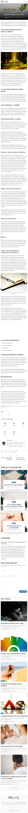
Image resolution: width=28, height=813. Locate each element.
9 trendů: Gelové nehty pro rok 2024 (21, 458)
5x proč (20, 260)
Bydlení (13, 501)
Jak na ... (13, 482)
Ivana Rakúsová (6, 721)
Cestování (16, 804)
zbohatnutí (13, 214)
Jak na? (3, 802)
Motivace (8, 804)
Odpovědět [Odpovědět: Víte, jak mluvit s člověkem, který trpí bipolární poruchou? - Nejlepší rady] (4, 558)
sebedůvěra (7, 161)
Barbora (5, 751)
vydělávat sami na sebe (17, 213)
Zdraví (13, 12)
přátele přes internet (19, 184)
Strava (2, 450)
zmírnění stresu (13, 452)
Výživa (12, 450)
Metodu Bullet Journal (5, 313)
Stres (6, 450)
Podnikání (17, 802)
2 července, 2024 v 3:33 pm (5, 544)
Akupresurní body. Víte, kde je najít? (11, 746)
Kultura (3, 681)
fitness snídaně (23, 80)
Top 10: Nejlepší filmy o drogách (6, 458)
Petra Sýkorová (9, 17)
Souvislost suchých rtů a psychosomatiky (14, 526)
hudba (21, 83)
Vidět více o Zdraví (14, 788)
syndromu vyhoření (14, 406)
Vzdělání (16, 450)
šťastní (2, 171)
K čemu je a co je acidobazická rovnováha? (13, 653)
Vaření (10, 802)
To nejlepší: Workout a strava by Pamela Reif (14, 716)
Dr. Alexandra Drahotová (8, 784)
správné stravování (11, 75)
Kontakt (24, 804)
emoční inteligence (18, 49)
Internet (21, 802)
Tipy (9, 450)
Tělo (2, 713)
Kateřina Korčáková (13, 486)
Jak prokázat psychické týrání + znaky (12, 623)
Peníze (12, 804)
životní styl (6, 452)
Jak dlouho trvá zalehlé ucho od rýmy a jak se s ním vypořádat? (13, 777)
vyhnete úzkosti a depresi (7, 48)
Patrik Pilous (16, 810)
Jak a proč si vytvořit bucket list (14, 485)
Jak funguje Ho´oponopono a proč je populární (11, 685)
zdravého (8, 83)
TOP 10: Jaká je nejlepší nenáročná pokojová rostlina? (14, 505)
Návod (25, 802)
